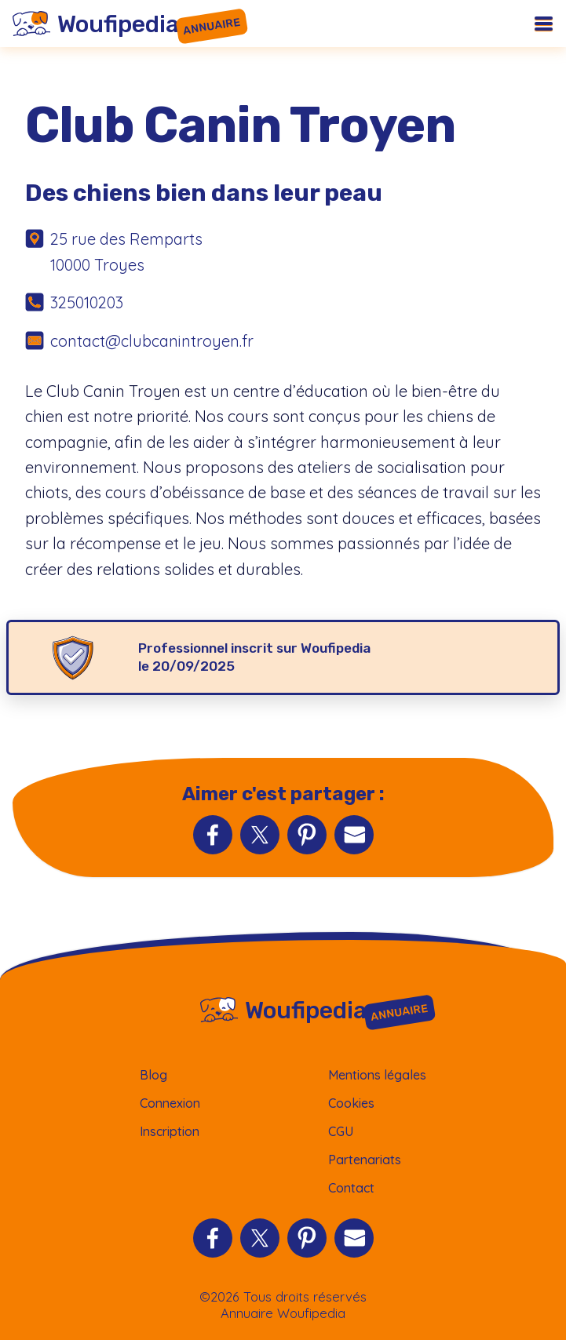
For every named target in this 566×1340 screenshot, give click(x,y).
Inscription (169, 1131)
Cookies (351, 1103)
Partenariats (364, 1159)
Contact (351, 1188)
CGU (340, 1131)
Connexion (170, 1103)
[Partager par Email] (354, 834)
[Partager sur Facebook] (212, 834)
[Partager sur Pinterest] (307, 834)
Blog (153, 1075)
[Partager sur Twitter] (259, 834)
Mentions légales (377, 1075)
